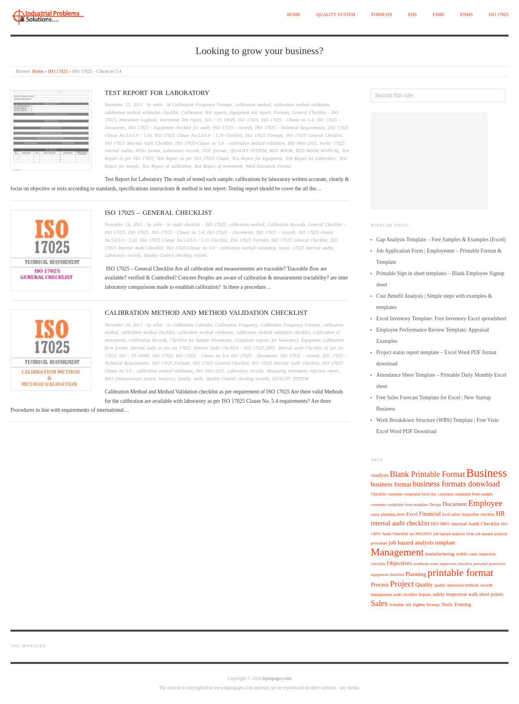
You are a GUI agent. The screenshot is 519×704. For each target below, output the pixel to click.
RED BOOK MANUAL (317, 150)
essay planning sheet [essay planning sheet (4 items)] (388, 514)
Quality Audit (190, 378)
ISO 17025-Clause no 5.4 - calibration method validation (230, 143)
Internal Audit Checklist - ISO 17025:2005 (234, 348)
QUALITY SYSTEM (335, 14)
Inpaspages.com (276, 678)
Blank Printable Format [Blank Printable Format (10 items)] (427, 474)
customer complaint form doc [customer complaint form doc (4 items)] (412, 494)
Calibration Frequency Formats (202, 104)
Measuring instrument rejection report (302, 371)
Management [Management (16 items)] (397, 552)
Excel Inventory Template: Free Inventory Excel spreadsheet (441, 318)
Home (293, 14)
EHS (412, 14)
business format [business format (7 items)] (391, 484)
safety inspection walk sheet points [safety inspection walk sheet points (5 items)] (468, 594)
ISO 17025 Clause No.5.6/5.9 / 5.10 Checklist (198, 135)
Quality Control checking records (175, 255)
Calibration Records (286, 224)
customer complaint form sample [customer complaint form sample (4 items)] (465, 494)
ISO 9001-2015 (302, 143)
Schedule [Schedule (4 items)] (396, 604)
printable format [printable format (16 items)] (460, 572)
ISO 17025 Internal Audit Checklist (138, 143)
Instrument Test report (181, 120)
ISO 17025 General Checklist (314, 135)
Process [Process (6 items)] (380, 584)
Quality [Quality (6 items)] (424, 584)
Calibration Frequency (236, 325)
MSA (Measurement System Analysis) (140, 378)
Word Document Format (268, 166)
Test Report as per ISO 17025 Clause (193, 158)
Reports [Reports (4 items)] (424, 594)
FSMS (438, 14)
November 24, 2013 (123, 224)
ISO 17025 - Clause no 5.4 (287, 120)
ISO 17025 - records (232, 127)
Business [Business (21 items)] (486, 473)
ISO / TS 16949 (220, 120)
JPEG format (147, 150)
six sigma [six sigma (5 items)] (414, 604)
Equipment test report (250, 112)
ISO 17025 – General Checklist (158, 212)
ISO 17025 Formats (264, 135)
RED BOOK (281, 150)
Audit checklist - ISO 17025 (199, 224)
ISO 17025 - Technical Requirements (290, 127)
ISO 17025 (498, 14)
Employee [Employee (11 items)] (485, 503)
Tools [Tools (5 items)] (446, 604)
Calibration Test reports (203, 112)
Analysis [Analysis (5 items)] (380, 475)
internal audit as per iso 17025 (160, 348)
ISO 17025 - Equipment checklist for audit (169, 127)
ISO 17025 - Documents (230, 232)
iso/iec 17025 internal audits (306, 248)
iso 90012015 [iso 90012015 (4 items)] (420, 534)
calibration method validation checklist (141, 112)
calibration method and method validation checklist (206, 312)
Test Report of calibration (166, 166)
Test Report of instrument (218, 166)
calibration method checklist (148, 332)
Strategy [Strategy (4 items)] (433, 604)
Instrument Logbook (137, 120)
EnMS (466, 14)
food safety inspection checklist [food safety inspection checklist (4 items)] (468, 514)
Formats (381, 14)
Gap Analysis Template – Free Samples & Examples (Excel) (441, 239)
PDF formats (214, 150)
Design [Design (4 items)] (435, 504)
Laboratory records (181, 150)
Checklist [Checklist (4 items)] (378, 494)
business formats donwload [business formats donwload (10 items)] (456, 483)
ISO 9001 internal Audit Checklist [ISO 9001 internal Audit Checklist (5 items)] (465, 524)
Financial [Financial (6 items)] (430, 514)
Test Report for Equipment (257, 158)
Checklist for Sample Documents (201, 340)
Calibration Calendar (192, 325)
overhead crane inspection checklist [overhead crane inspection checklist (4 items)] (442, 564)
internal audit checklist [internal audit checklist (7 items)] (400, 523)
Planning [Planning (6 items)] (415, 574)
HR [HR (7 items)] (500, 513)
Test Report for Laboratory (157, 93)
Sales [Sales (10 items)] (379, 603)
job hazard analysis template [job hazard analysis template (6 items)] (422, 542)
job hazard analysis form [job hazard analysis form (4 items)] (453, 534)
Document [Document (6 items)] (454, 504)
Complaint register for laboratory (266, 340)
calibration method (252, 104)
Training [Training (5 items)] (462, 604)
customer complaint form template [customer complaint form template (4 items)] (399, 504)
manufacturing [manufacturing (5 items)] (440, 554)
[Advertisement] (429, 161)
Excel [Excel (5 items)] (412, 514)
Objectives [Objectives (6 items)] (399, 563)
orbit (157, 104)
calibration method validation (301, 104)
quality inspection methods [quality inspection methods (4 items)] (456, 585)
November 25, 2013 (123, 104)
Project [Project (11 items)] (402, 583)
